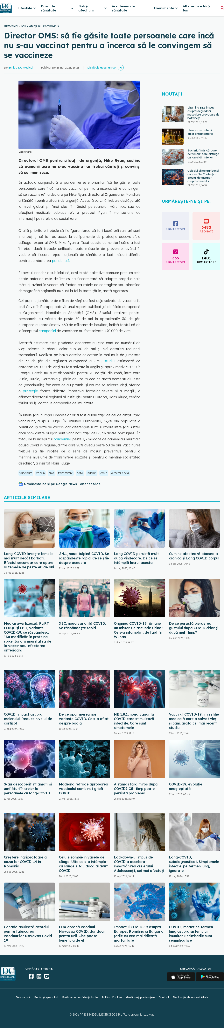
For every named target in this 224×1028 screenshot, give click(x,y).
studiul (110, 361)
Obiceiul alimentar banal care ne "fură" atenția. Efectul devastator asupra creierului (203, 176)
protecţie (30, 391)
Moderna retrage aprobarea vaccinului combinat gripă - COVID (83, 788)
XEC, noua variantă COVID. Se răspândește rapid (82, 625)
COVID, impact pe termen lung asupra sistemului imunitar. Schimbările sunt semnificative (191, 934)
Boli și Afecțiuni (30, 26)
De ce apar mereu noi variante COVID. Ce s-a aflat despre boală (83, 718)
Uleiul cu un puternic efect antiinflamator (200, 132)
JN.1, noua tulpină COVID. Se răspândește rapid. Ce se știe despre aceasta (84, 558)
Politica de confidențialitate (80, 997)
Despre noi (23, 997)
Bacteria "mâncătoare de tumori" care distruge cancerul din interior (203, 154)
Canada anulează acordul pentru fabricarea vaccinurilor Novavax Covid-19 (28, 934)
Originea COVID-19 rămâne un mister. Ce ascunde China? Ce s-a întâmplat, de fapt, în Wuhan (138, 630)
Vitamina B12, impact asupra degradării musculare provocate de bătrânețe (203, 113)
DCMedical (11, 26)
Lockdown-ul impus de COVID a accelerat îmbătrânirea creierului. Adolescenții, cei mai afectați (139, 864)
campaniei (47, 331)
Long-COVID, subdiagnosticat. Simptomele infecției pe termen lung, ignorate (194, 864)
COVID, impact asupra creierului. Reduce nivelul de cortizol (28, 718)
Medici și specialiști (46, 997)
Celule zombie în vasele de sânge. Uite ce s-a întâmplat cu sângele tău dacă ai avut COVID (83, 864)
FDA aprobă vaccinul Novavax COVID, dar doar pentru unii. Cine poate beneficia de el (82, 934)
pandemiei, (61, 439)
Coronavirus (51, 26)
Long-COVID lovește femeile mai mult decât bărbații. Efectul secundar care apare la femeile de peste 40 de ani (29, 560)
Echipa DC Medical (20, 67)
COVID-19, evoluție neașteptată (185, 786)
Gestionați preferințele (140, 997)
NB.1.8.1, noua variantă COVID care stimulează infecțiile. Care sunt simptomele (134, 721)
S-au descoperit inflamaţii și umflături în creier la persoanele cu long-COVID (28, 788)
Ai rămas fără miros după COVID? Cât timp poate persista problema (136, 788)
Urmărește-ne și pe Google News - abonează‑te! (62, 484)
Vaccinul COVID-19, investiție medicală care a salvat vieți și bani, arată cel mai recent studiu (194, 721)
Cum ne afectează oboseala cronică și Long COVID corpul (194, 555)
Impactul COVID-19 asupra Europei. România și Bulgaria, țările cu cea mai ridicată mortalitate (139, 934)
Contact (164, 997)
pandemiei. (61, 260)
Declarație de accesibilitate (190, 997)
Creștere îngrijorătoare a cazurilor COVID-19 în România (25, 861)
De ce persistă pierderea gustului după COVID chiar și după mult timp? (193, 628)
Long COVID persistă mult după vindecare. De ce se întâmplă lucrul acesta (136, 558)
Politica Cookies (112, 997)
